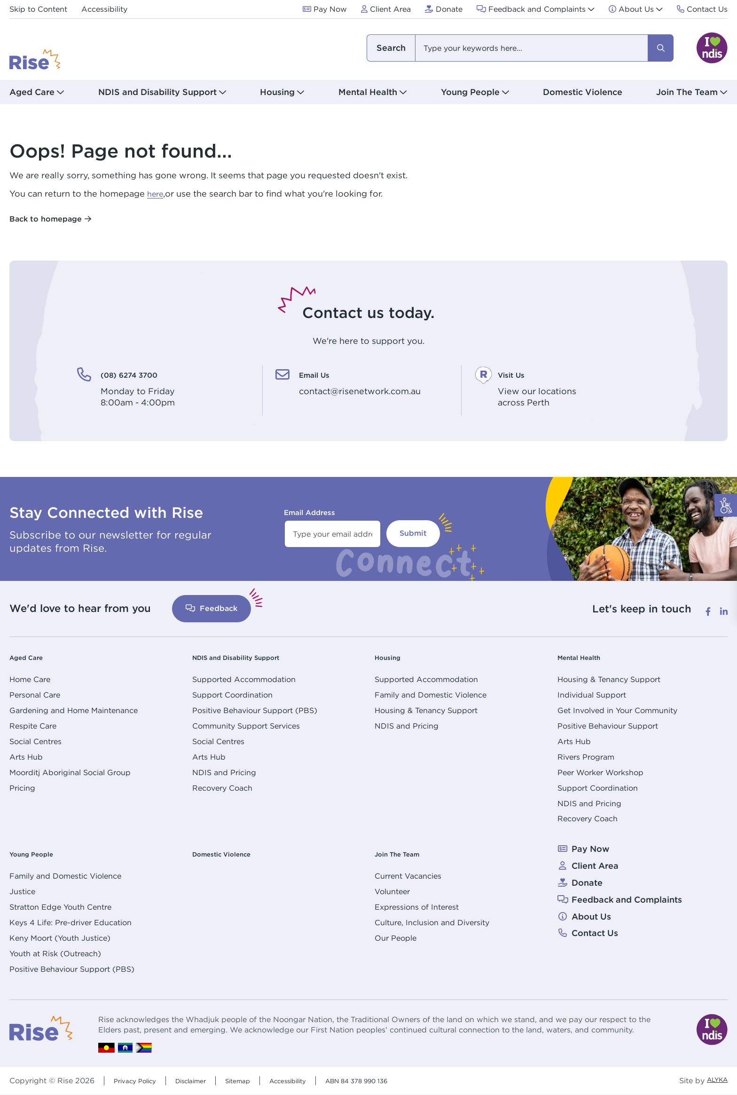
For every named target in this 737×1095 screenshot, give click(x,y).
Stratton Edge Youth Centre (60, 907)
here (156, 193)
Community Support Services (246, 725)
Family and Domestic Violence (430, 694)
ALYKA (714, 1080)
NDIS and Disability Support (251, 656)
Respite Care (32, 725)
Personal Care (34, 694)
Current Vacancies (408, 876)
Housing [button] (277, 92)
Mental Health (586, 656)
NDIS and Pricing (224, 772)
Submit (413, 533)
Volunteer (392, 891)
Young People (38, 853)
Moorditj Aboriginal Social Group (70, 772)
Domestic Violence (582, 92)
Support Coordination (232, 694)
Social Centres (35, 741)
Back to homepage (45, 219)
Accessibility (314, 1080)
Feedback (211, 608)
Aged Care (32, 656)
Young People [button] (470, 92)
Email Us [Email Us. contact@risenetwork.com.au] (321, 374)
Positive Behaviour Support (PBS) (254, 710)
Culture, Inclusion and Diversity (432, 922)
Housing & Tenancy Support (426, 710)
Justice (22, 891)
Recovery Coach (222, 788)
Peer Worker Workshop (600, 772)
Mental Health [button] (367, 92)
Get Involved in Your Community (617, 710)
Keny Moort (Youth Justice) (59, 938)
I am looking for (391, 48)
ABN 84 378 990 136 (395, 1080)
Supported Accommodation (244, 679)
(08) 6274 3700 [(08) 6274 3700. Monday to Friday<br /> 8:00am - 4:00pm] (142, 374)
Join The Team (405, 853)
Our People (395, 938)
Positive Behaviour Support (607, 725)
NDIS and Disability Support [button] (157, 92)
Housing (392, 656)
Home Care (29, 679)
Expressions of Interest (417, 907)
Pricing (22, 788)
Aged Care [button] (32, 92)
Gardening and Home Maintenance (73, 710)
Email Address (309, 512)
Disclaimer (203, 1080)
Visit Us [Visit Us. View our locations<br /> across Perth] (517, 374)
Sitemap (257, 1080)
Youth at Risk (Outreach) (55, 953)
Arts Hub (26, 757)
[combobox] (519, 48)
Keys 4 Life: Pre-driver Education (70, 922)
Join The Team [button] (687, 92)
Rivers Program (585, 757)
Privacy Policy (139, 1080)
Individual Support (591, 694)
